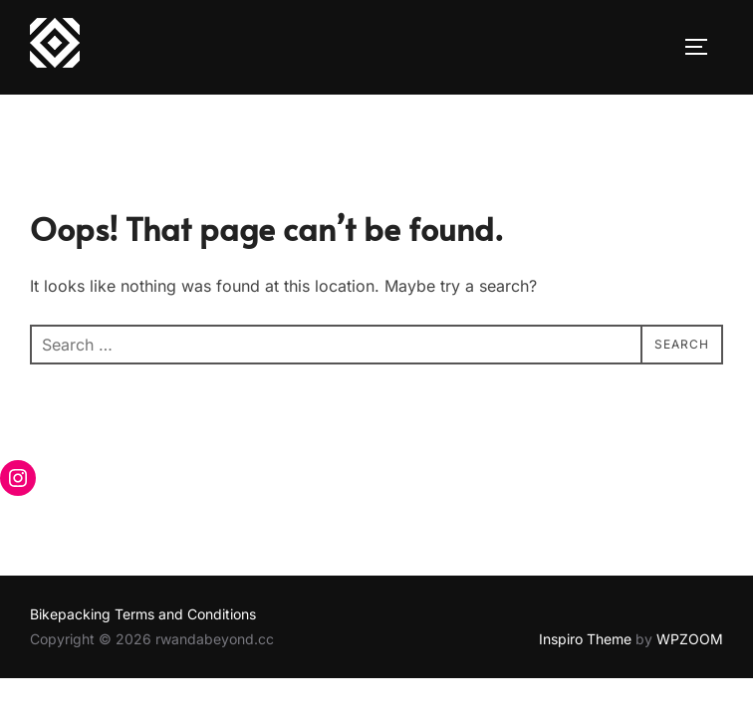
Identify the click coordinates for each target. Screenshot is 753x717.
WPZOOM (689, 638)
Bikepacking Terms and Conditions (143, 613)
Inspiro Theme (585, 638)
